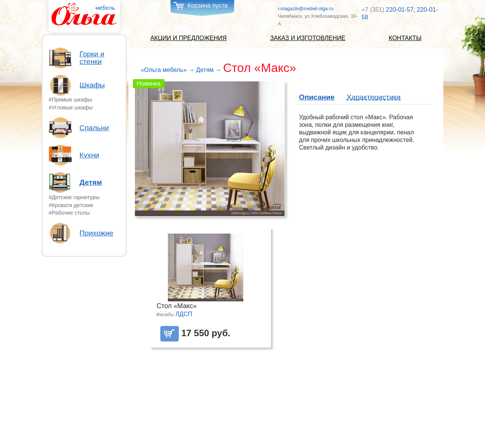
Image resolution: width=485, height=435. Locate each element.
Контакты (405, 38)
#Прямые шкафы (70, 100)
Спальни (94, 128)
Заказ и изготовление (307, 38)
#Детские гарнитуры (73, 197)
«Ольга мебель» (163, 70)
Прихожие (96, 233)
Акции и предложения (188, 38)
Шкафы (92, 85)
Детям (91, 182)
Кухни (89, 155)
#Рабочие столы (69, 213)
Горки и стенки (92, 57)
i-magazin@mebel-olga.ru (305, 8)
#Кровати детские (70, 205)
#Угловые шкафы (70, 107)
